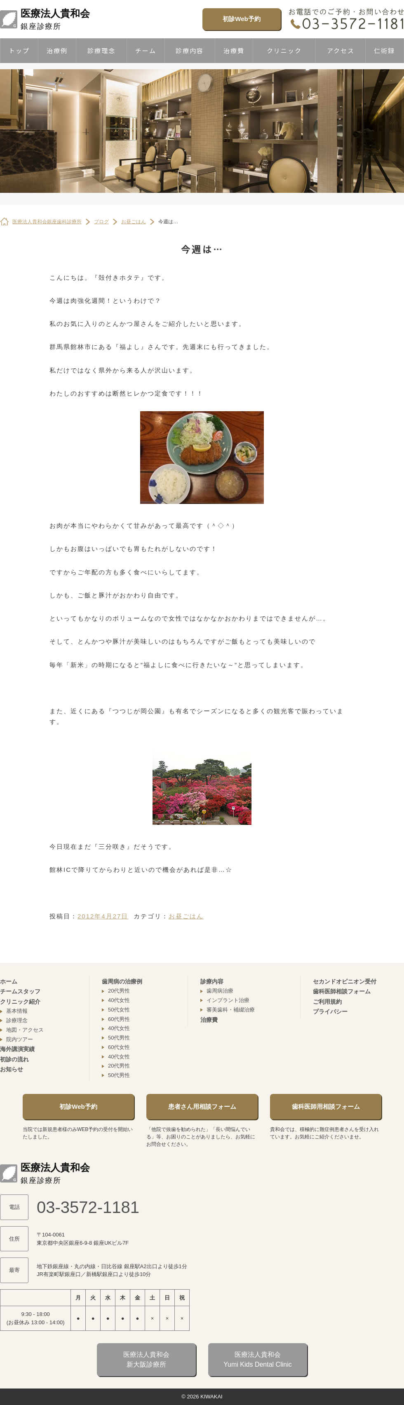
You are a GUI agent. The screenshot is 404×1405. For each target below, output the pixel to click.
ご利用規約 (327, 1001)
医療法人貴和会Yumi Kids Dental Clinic (257, 1359)
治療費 (233, 50)
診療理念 (101, 50)
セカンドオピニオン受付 (344, 981)
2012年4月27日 (103, 916)
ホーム (8, 981)
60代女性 (119, 1047)
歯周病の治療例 (122, 981)
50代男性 (119, 1038)
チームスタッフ (20, 991)
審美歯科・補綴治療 (231, 1010)
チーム (145, 50)
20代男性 (119, 991)
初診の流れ (14, 1059)
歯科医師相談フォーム (342, 991)
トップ (19, 50)
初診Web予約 (241, 18)
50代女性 (119, 1010)
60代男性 (119, 1019)
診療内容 (190, 50)
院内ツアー (19, 1039)
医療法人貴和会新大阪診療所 (146, 1359)
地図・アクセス (25, 1030)
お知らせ (11, 1069)
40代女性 (119, 1000)
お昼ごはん (186, 916)
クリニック (284, 50)
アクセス (341, 50)
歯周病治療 (220, 991)
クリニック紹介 (20, 1001)
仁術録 (384, 50)
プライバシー (330, 1011)
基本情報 (17, 1011)
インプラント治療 (228, 1000)
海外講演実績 (17, 1049)
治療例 (57, 50)
